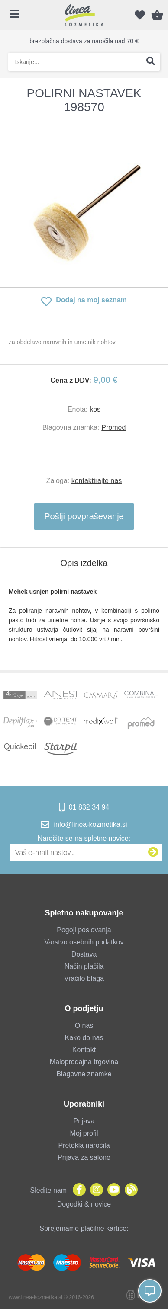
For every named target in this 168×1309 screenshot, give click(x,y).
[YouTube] (111, 1190)
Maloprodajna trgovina (84, 1062)
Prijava (84, 1121)
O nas (84, 1025)
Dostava (84, 954)
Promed (113, 427)
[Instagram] (94, 1190)
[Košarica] (157, 15)
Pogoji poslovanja (84, 930)
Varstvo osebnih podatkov (84, 942)
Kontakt (84, 1049)
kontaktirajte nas (96, 480)
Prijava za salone (84, 1157)
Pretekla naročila (84, 1145)
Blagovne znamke (83, 1074)
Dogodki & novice (84, 1204)
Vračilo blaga (84, 978)
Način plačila (84, 966)
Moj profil (84, 1133)
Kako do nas (84, 1037)
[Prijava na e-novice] (153, 852)
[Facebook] (77, 1190)
